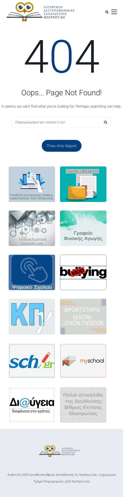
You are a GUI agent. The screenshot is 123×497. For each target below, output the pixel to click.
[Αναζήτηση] (106, 12)
